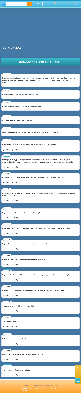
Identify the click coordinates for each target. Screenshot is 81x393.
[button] (38, 4)
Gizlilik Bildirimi (53, 388)
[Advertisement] (40, 26)
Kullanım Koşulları (26, 388)
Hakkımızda (39, 388)
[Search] (16, 4)
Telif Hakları (24, 390)
